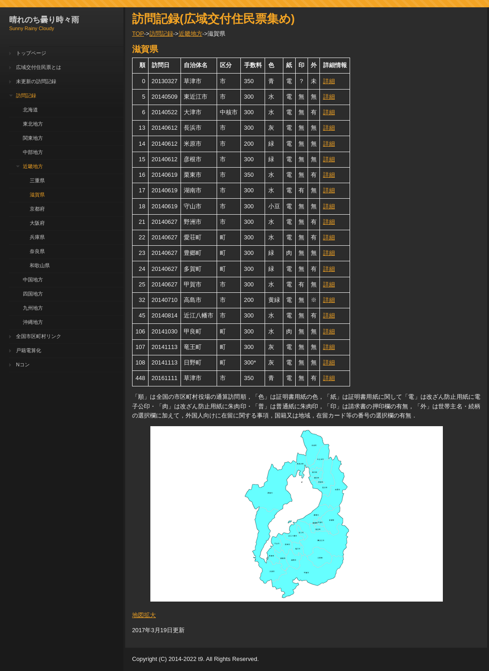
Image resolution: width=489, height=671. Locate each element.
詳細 (329, 81)
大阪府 (37, 223)
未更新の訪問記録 (36, 81)
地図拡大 (144, 615)
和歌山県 (40, 265)
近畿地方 (33, 166)
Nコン (23, 364)
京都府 (37, 208)
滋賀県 (37, 194)
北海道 (30, 109)
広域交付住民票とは (38, 67)
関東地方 (33, 138)
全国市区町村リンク (38, 336)
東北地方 (33, 124)
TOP (138, 33)
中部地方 (33, 152)
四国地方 (33, 293)
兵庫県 (37, 237)
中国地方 (33, 279)
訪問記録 (26, 95)
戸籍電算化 (28, 350)
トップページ (31, 53)
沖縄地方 (33, 322)
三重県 (37, 180)
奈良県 (37, 251)
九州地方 (33, 308)
